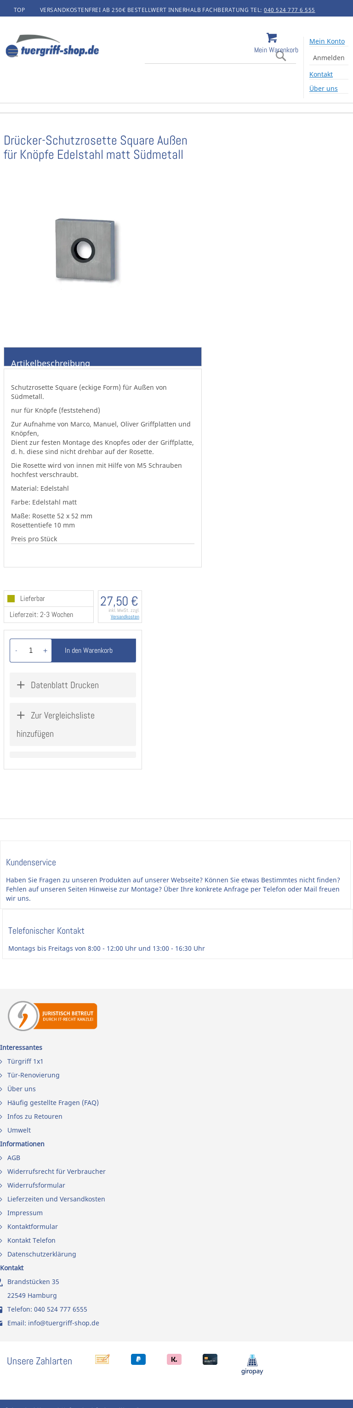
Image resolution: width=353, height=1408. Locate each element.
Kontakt (321, 74)
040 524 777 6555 (60, 1309)
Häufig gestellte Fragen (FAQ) (53, 1102)
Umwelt (19, 1130)
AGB (13, 1157)
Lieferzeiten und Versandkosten (56, 1199)
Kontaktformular (32, 1226)
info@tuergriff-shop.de (63, 1322)
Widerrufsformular (36, 1185)
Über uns (323, 88)
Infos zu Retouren (35, 1116)
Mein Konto (327, 41)
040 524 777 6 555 (289, 10)
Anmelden (329, 57)
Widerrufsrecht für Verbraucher (56, 1171)
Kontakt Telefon (31, 1240)
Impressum (25, 1212)
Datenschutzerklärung (41, 1254)
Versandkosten (125, 616)
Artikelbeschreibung (50, 362)
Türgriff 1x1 (25, 1061)
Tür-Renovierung (33, 1075)
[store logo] (78, 47)
